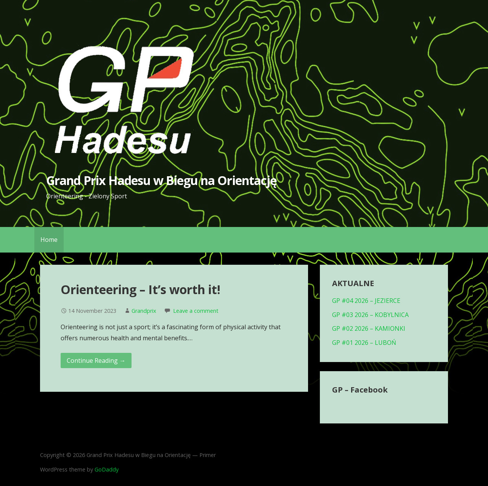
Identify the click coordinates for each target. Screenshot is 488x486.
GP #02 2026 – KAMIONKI (368, 328)
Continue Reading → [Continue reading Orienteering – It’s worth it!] (96, 360)
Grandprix (144, 310)
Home (49, 239)
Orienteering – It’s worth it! (140, 289)
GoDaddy (107, 469)
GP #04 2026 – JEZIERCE (366, 300)
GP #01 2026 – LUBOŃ (364, 342)
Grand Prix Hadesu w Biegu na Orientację (161, 180)
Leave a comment (195, 310)
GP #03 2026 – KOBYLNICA (370, 315)
